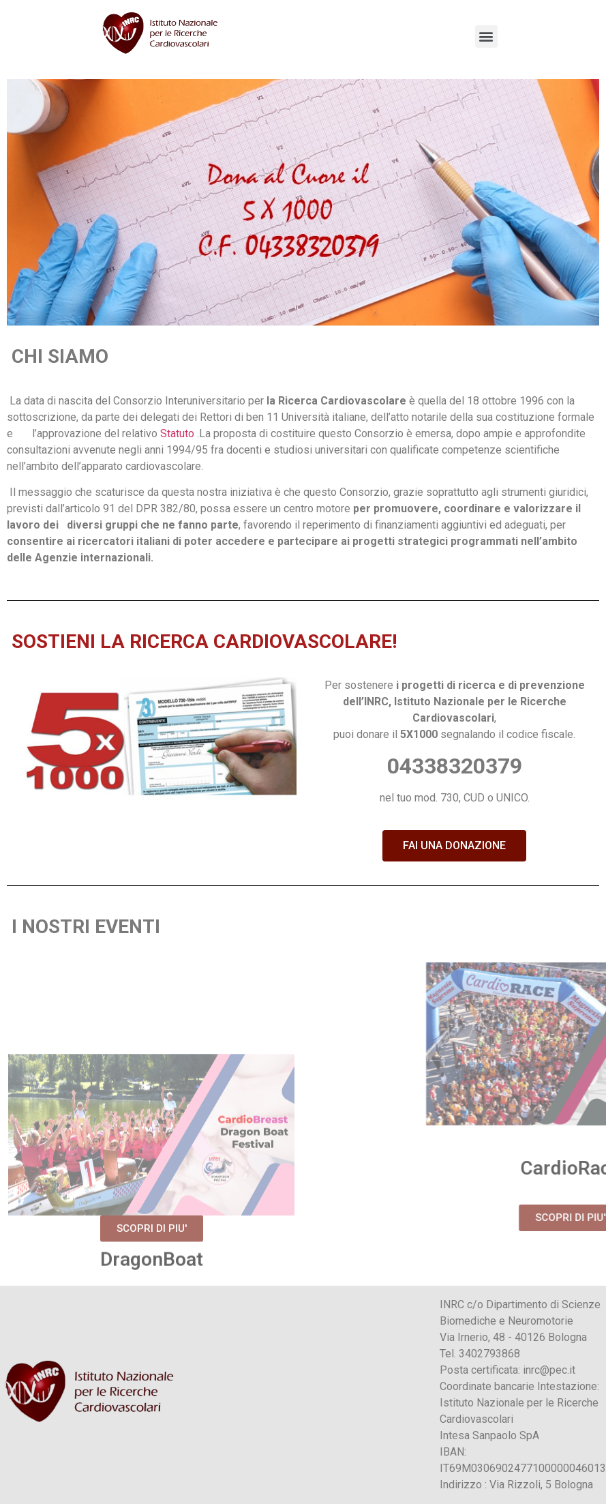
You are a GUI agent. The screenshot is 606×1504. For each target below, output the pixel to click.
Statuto (177, 433)
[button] (454, 845)
